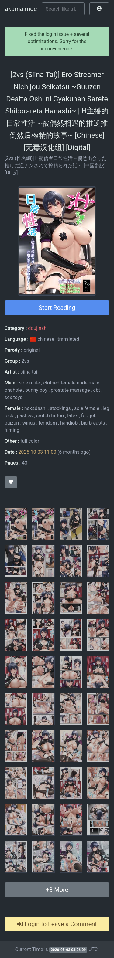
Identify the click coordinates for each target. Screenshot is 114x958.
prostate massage (70, 390)
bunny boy (36, 390)
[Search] (63, 8)
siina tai (28, 372)
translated (68, 339)
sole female (86, 408)
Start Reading (57, 307)
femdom (48, 423)
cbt (96, 390)
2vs (25, 361)
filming (12, 430)
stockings (60, 408)
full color (29, 441)
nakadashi (35, 408)
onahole (13, 390)
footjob (89, 415)
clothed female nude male (71, 383)
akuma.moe (21, 8)
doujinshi (37, 328)
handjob (69, 423)
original (32, 350)
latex (72, 415)
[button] (99, 8)
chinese (42, 339)
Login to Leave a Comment (57, 924)
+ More (57, 889)
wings (28, 423)
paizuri (12, 423)
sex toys (13, 397)
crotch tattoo (50, 415)
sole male (29, 383)
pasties (25, 415)
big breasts (93, 423)
